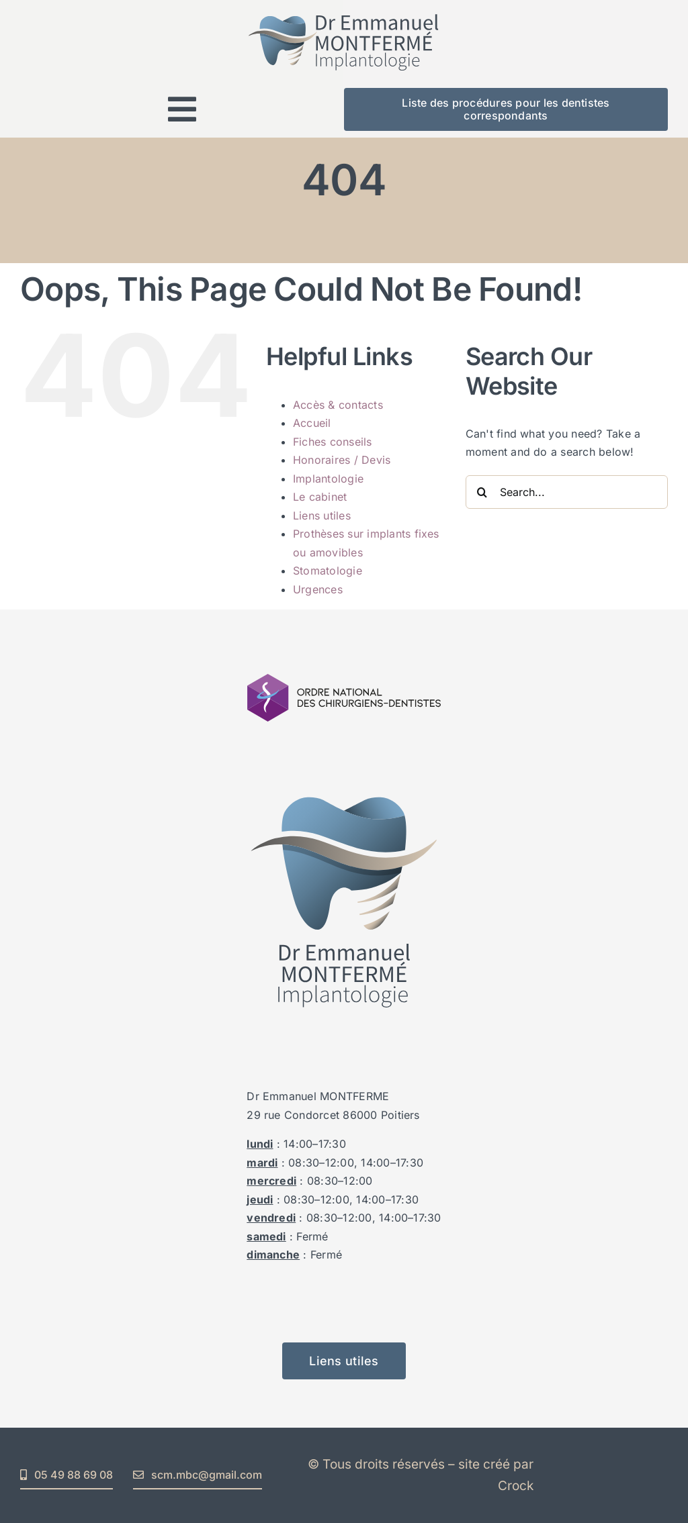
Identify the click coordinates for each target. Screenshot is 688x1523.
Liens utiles (322, 515)
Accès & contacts (338, 404)
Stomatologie (327, 570)
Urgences (318, 589)
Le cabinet (320, 496)
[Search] (482, 492)
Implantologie (328, 478)
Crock (515, 1485)
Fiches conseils (332, 441)
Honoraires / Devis (341, 459)
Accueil (312, 423)
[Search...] (567, 492)
